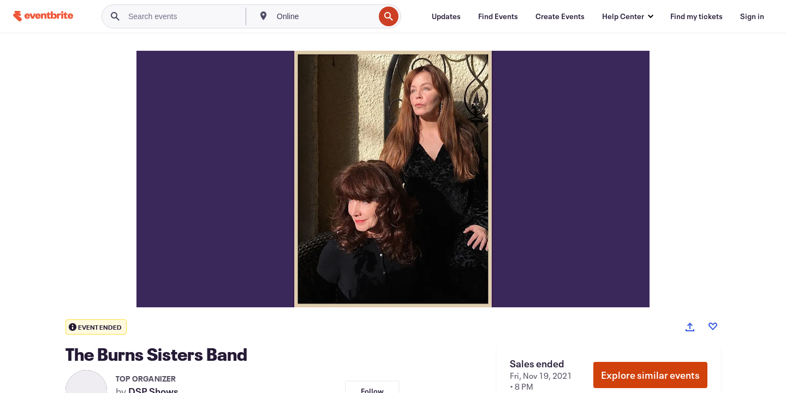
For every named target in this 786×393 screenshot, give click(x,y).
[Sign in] (752, 16)
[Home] (43, 16)
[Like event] (712, 326)
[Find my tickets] (696, 16)
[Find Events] (498, 16)
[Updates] (446, 16)
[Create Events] (560, 16)
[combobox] (324, 16)
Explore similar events (650, 375)
